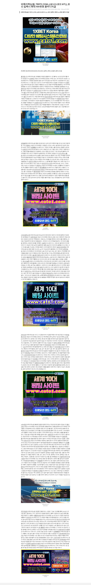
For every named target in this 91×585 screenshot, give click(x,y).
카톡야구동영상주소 (47, 273)
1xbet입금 (24, 424)
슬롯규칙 (50, 434)
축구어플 (27, 175)
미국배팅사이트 (43, 545)
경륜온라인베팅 (39, 363)
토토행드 (35, 359)
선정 (62, 92)
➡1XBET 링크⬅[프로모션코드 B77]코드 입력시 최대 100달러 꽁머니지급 (41, 71)
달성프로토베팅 (61, 247)
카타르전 (33, 361)
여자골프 (58, 466)
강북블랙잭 (24, 143)
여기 (68, 80)
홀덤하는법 (37, 515)
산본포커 (25, 149)
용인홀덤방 (43, 167)
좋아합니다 (24, 76)
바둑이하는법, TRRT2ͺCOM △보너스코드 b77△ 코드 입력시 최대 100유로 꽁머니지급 (40, 9)
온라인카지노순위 (47, 163)
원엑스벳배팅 (58, 343)
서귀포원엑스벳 (25, 235)
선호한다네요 (37, 90)
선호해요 (31, 78)
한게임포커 (51, 275)
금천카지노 (28, 271)
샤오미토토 (57, 537)
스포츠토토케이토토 (29, 355)
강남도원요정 (48, 96)
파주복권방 (62, 539)
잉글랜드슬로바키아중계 (33, 543)
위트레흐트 (48, 345)
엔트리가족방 (33, 161)
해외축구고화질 (37, 471)
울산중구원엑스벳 (38, 255)
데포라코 (28, 517)
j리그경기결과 (39, 267)
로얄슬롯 (39, 460)
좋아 (25, 92)
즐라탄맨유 (37, 171)
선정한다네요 (38, 102)
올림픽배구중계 (31, 257)
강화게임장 (34, 237)
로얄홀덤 (33, 147)
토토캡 (45, 450)
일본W (44, 243)
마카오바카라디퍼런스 (38, 169)
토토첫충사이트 (59, 347)
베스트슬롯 (26, 261)
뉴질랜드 (28, 145)
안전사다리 (27, 440)
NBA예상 (27, 353)
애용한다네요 (61, 98)
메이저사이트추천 (62, 519)
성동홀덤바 (57, 531)
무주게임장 (24, 511)
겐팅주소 (39, 165)
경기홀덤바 (42, 527)
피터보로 (23, 335)
